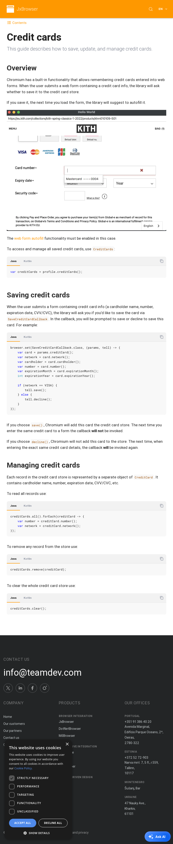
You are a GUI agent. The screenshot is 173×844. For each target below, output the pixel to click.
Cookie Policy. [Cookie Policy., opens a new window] (23, 768)
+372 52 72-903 (136, 758)
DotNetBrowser (70, 729)
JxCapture (66, 752)
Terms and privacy (75, 832)
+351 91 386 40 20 (138, 722)
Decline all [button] (53, 823)
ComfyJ (64, 759)
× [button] (67, 744)
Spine (63, 783)
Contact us (11, 738)
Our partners (12, 731)
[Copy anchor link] (41, 67)
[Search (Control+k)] (150, 9)
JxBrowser (27, 9)
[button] (38, 832)
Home (7, 717)
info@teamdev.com (42, 672)
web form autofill (28, 238)
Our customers (14, 724)
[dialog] (38, 789)
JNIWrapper (67, 766)
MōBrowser (67, 736)
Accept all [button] (22, 823)
